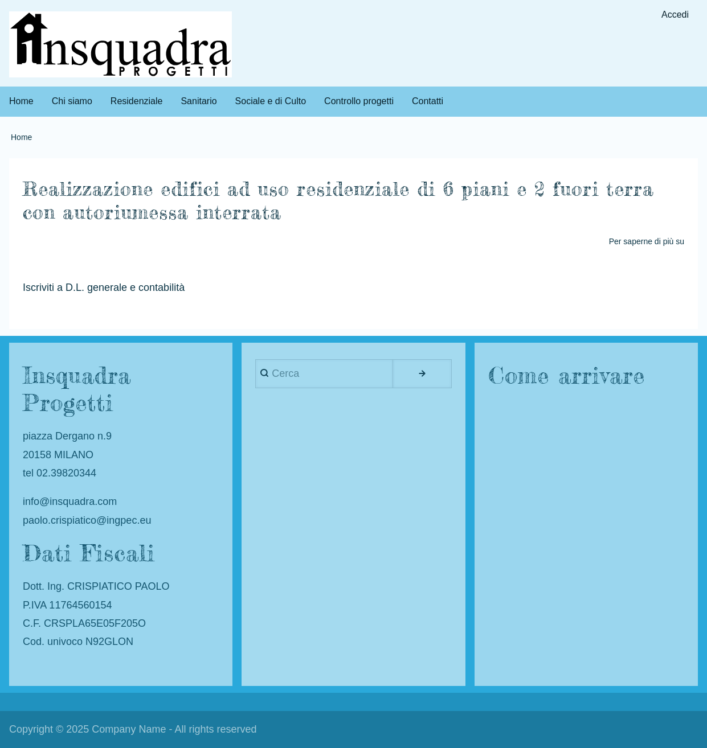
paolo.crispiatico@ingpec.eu (87, 520)
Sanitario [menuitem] (198, 101)
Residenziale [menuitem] (137, 101)
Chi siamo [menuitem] (72, 101)
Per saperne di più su (646, 242)
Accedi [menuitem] (675, 14)
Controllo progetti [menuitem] (359, 101)
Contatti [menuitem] (427, 101)
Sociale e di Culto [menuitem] (270, 101)
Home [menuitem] (21, 101)
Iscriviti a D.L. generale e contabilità (104, 288)
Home (21, 137)
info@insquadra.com (70, 501)
